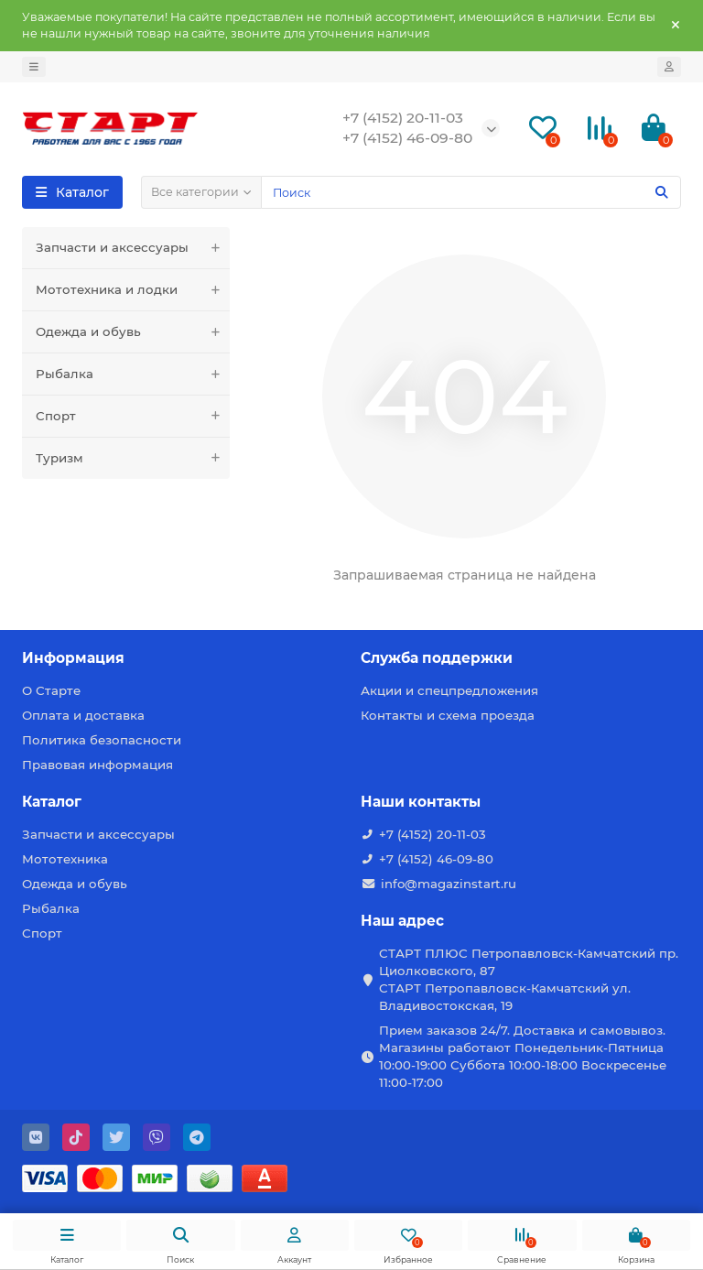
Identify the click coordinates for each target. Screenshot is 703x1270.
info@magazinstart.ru (448, 883)
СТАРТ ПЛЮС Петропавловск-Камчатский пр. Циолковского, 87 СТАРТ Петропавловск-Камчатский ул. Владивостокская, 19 (528, 979)
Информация (73, 658)
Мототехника (65, 859)
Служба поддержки (437, 658)
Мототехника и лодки (133, 289)
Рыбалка (133, 374)
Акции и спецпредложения (449, 690)
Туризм (133, 458)
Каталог (51, 801)
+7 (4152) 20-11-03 (432, 834)
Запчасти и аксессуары (133, 247)
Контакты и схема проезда (448, 715)
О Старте (51, 690)
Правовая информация (97, 764)
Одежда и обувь (133, 332)
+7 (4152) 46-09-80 (436, 859)
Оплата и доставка (83, 715)
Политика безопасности (101, 740)
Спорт (133, 416)
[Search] (471, 192)
